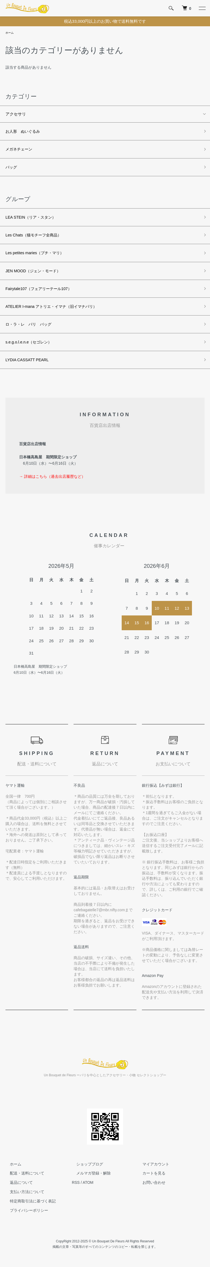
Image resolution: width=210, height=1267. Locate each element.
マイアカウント (151, 1169)
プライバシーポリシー (24, 1215)
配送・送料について (22, 1178)
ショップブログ (85, 1169)
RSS (76, 1187)
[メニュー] (202, 8)
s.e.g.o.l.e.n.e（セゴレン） (30, 346)
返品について (16, 1187)
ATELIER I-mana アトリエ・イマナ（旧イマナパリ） (54, 310)
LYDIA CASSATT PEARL (28, 365)
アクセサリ (15, 114)
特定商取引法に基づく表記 (28, 1206)
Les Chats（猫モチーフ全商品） (35, 237)
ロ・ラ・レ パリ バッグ (30, 328)
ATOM (88, 1187)
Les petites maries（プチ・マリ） (36, 255)
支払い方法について (22, 1197)
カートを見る (149, 1178)
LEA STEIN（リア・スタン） (32, 219)
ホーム (10, 33)
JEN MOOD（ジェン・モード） (34, 273)
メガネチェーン (19, 150)
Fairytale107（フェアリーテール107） (40, 292)
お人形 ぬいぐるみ (23, 132)
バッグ (11, 168)
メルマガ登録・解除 (89, 1178)
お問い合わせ (149, 1187)
